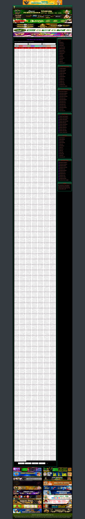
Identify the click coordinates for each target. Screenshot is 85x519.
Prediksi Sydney (68, 7)
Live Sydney (36, 7)
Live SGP (31, 7)
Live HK (26, 7)
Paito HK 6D (42, 7)
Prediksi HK (62, 7)
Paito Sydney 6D (49, 7)
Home (23, 7)
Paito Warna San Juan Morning (35, 39)
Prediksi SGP (55, 7)
